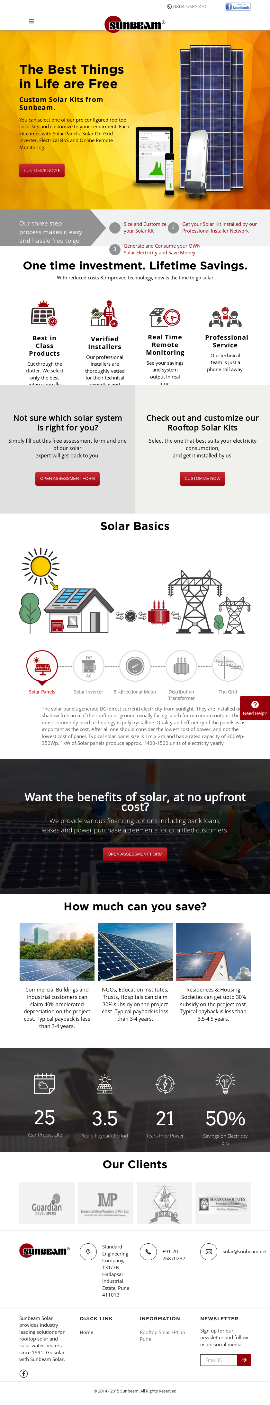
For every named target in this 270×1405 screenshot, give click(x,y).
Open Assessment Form (67, 478)
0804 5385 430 (190, 6)
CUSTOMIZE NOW (42, 170)
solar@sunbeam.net (245, 1251)
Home (86, 1332)
